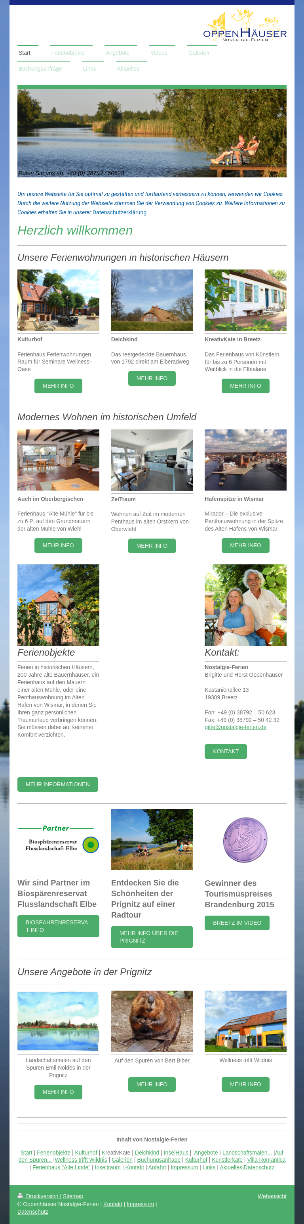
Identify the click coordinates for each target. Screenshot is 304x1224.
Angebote (206, 1152)
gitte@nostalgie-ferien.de (235, 727)
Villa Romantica (266, 1160)
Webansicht (272, 1196)
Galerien (122, 1160)
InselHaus (176, 1152)
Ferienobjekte (53, 1152)
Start (26, 1152)
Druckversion (38, 1196)
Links (209, 1167)
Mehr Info (58, 386)
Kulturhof (86, 1152)
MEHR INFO (152, 378)
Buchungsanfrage (158, 1160)
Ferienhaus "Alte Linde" (61, 1167)
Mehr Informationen (58, 784)
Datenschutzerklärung (119, 212)
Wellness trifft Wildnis (81, 1160)
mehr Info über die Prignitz (149, 937)
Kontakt (226, 751)
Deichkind (147, 1152)
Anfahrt (157, 1167)
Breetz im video (237, 923)
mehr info (58, 1092)
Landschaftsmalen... (247, 1152)
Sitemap (73, 1196)
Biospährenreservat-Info (57, 926)
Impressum (184, 1167)
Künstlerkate (227, 1160)
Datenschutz (259, 1167)
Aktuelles (231, 1167)
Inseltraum (108, 1167)
